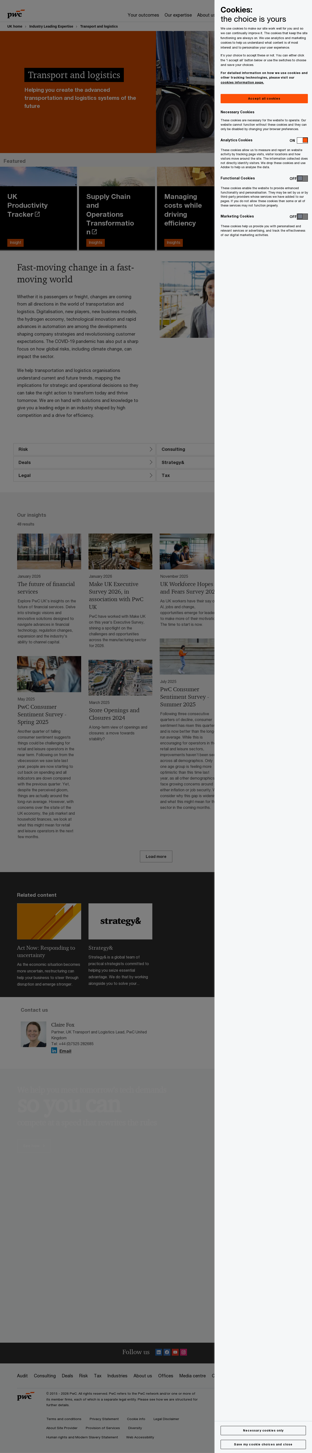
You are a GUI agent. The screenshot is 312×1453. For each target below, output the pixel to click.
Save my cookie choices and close (263, 1444)
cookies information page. (242, 82)
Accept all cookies (264, 98)
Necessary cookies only (263, 1430)
